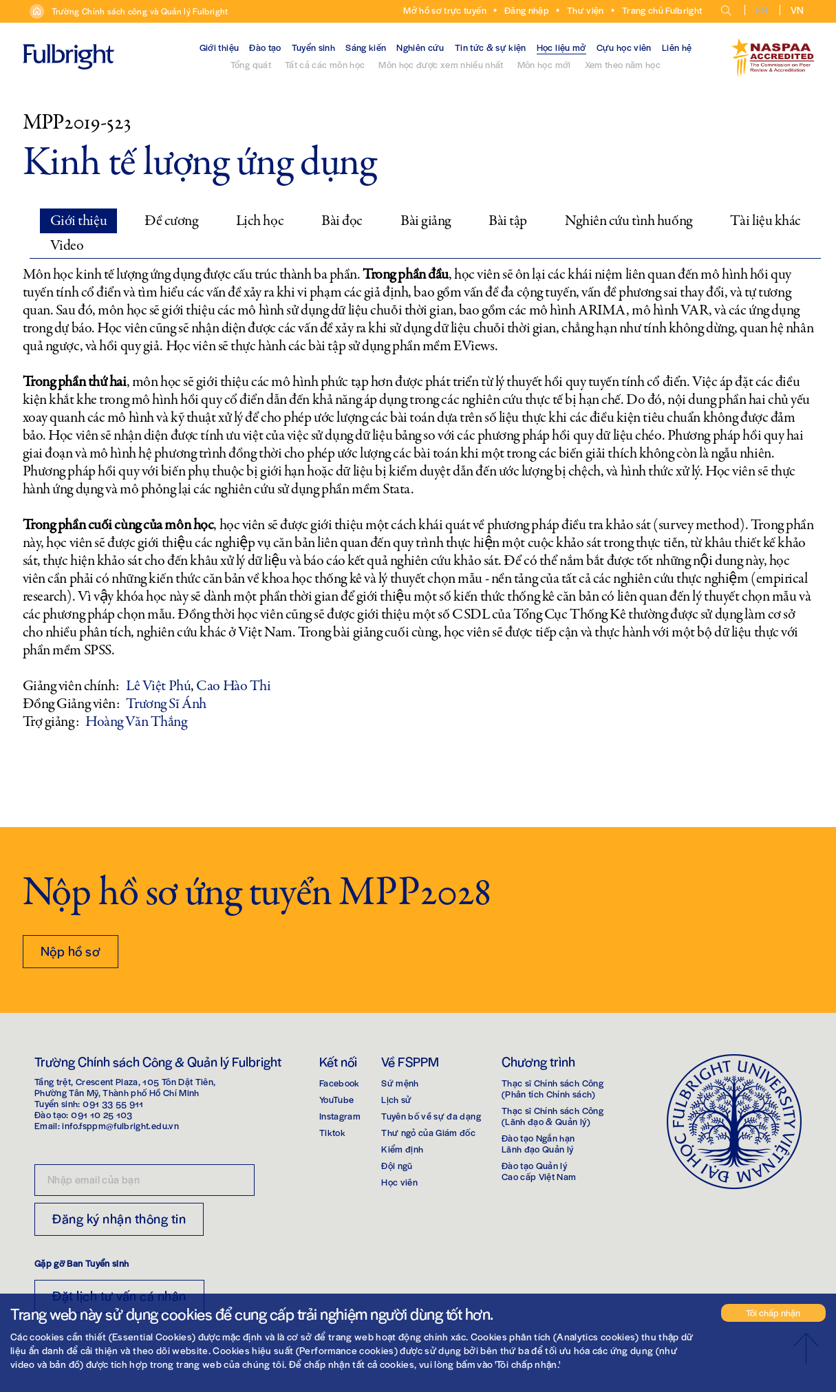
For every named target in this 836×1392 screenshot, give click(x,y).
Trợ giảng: (51, 722)
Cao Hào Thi (233, 686)
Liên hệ (677, 47)
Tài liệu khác (765, 221)
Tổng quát (251, 64)
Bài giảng (425, 221)
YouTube (336, 1099)
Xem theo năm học (623, 64)
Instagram (340, 1115)
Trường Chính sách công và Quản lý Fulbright (140, 11)
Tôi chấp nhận (773, 1312)
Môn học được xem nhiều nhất (440, 64)
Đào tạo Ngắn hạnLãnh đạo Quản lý (538, 1143)
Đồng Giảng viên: (71, 704)
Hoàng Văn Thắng (135, 721)
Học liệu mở (561, 47)
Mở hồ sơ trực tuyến (444, 10)
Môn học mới (544, 64)
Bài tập (508, 221)
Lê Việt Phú (158, 686)
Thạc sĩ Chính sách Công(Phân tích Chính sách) (552, 1088)
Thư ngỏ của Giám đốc (428, 1132)
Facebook (339, 1082)
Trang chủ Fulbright (662, 10)
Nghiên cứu (420, 47)
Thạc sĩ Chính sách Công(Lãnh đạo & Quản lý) (552, 1116)
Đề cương (170, 221)
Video (67, 245)
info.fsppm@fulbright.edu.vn (120, 1125)
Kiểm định (402, 1148)
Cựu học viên (624, 47)
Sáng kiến (365, 47)
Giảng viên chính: (71, 686)
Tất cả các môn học (325, 64)
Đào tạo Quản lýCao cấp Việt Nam (539, 1171)
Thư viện (585, 10)
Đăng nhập (526, 10)
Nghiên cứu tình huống (628, 221)
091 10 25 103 (102, 1114)
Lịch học (259, 221)
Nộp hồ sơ (71, 950)
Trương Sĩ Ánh (166, 704)
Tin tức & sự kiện (490, 47)
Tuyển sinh (314, 47)
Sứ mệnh (399, 1082)
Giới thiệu (219, 47)
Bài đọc (342, 221)
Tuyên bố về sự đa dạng (431, 1115)
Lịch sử (396, 1099)
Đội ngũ (396, 1165)
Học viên (399, 1181)
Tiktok (332, 1132)
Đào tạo (265, 47)
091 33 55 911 (113, 1103)
